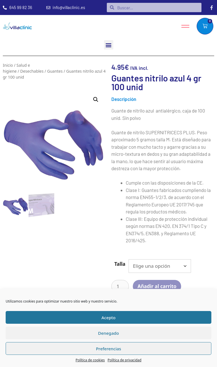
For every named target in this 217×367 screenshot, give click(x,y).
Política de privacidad (125, 360)
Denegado (108, 333)
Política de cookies (90, 360)
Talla (119, 264)
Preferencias (108, 348)
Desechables (32, 71)
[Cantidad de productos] (120, 286)
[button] (108, 44)
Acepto (108, 317)
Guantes (55, 71)
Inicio (8, 65)
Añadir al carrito (157, 286)
